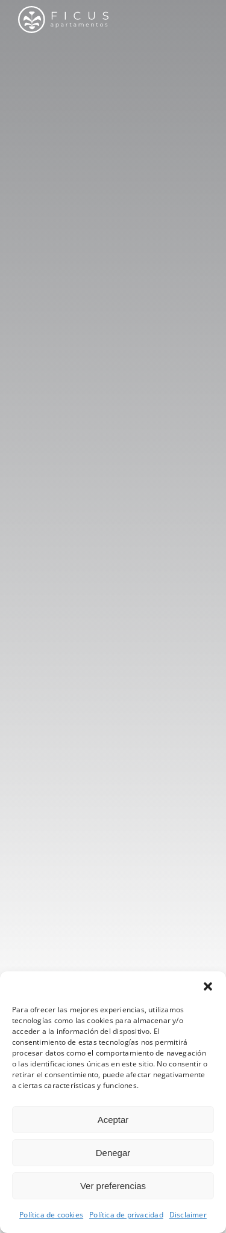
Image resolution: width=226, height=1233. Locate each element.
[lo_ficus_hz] (63, 10)
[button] (208, 986)
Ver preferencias (113, 1186)
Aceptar (113, 1120)
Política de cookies (51, 1215)
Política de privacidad (126, 1215)
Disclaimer (188, 1215)
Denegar (113, 1153)
